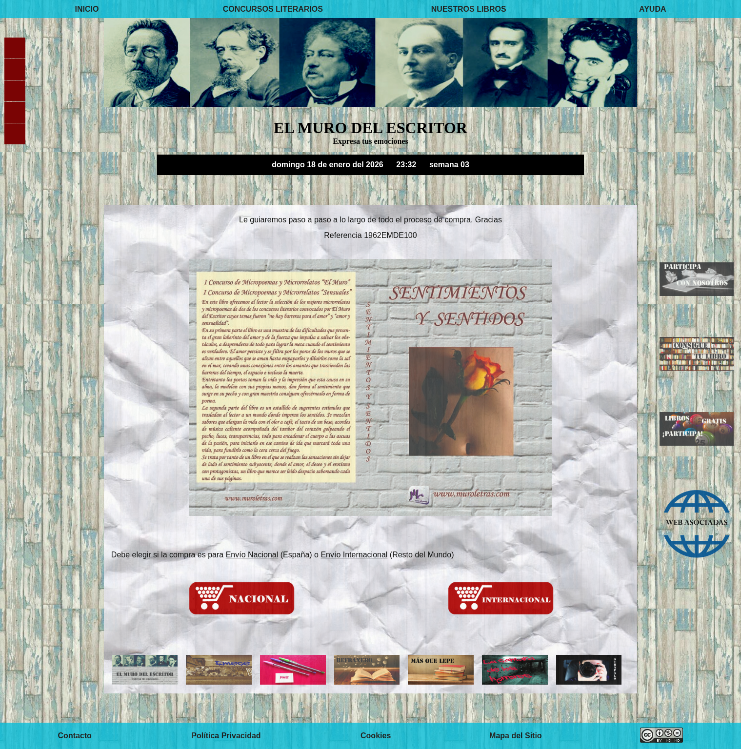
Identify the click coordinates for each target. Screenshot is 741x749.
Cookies (375, 735)
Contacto (75, 735)
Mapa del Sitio (515, 735)
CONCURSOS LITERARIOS (273, 9)
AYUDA (652, 9)
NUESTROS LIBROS (468, 9)
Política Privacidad (225, 735)
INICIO (87, 9)
